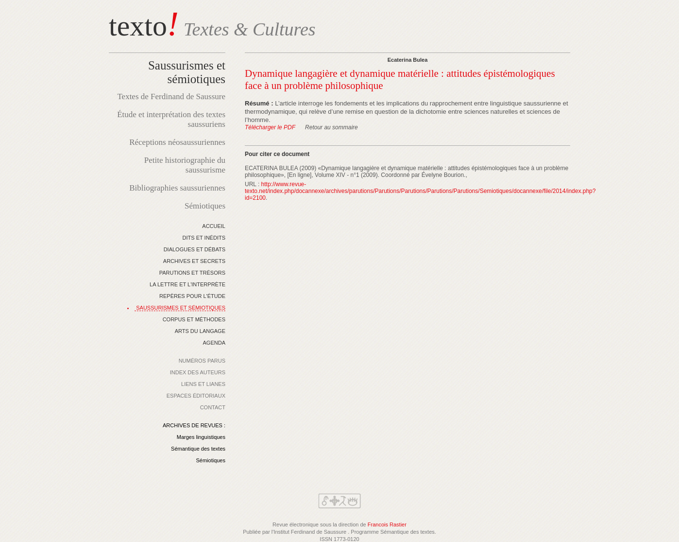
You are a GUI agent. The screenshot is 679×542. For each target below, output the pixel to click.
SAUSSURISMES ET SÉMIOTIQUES (180, 308)
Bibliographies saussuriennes (177, 187)
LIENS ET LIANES (203, 384)
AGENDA (214, 343)
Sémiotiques (205, 205)
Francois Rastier (387, 524)
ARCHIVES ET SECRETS (194, 261)
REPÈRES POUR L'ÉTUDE (192, 296)
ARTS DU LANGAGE (200, 331)
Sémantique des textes (198, 449)
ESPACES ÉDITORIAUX (196, 396)
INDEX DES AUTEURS (197, 372)
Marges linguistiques (201, 437)
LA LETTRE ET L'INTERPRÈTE (187, 284)
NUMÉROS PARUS (202, 361)
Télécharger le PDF (270, 127)
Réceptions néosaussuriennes (177, 142)
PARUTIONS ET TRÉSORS (192, 273)
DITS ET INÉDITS (204, 238)
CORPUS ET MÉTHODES (194, 319)
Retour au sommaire (331, 127)
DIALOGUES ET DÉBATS (194, 249)
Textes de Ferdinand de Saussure (171, 96)
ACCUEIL (213, 226)
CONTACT (212, 407)
